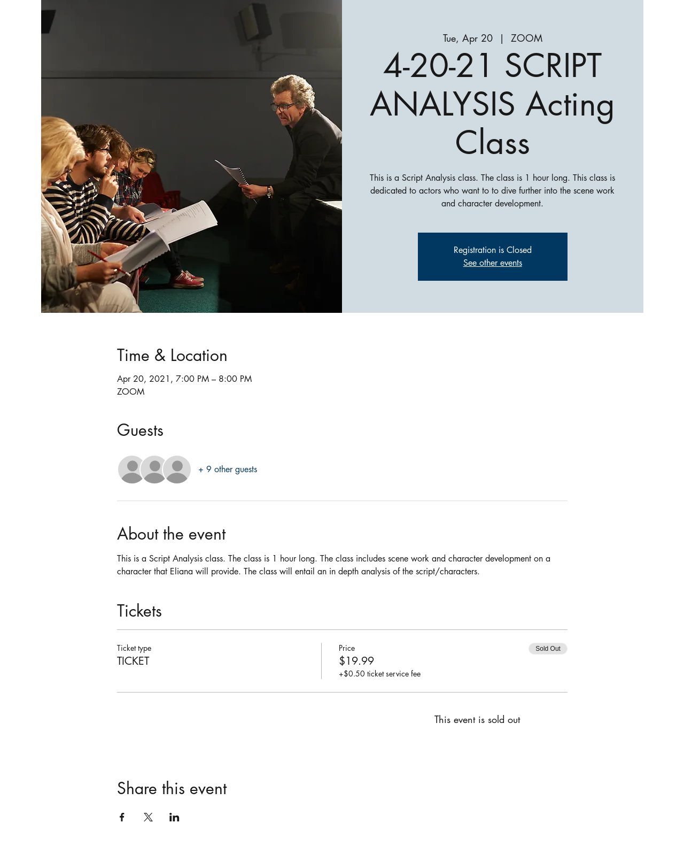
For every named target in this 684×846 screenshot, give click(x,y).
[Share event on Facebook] (122, 817)
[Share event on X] (148, 817)
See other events (492, 262)
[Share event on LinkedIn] (174, 817)
